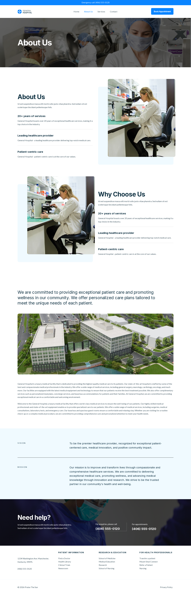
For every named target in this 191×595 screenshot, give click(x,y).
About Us (88, 11)
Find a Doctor (64, 558)
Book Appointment (162, 11)
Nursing (143, 568)
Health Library (64, 561)
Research (103, 565)
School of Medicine (107, 558)
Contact (112, 11)
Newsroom (63, 568)
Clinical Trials (64, 565)
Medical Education (107, 561)
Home (77, 11)
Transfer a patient (147, 558)
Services (101, 11)
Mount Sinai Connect (148, 561)
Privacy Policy (167, 587)
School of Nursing (107, 568)
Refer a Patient (146, 565)
